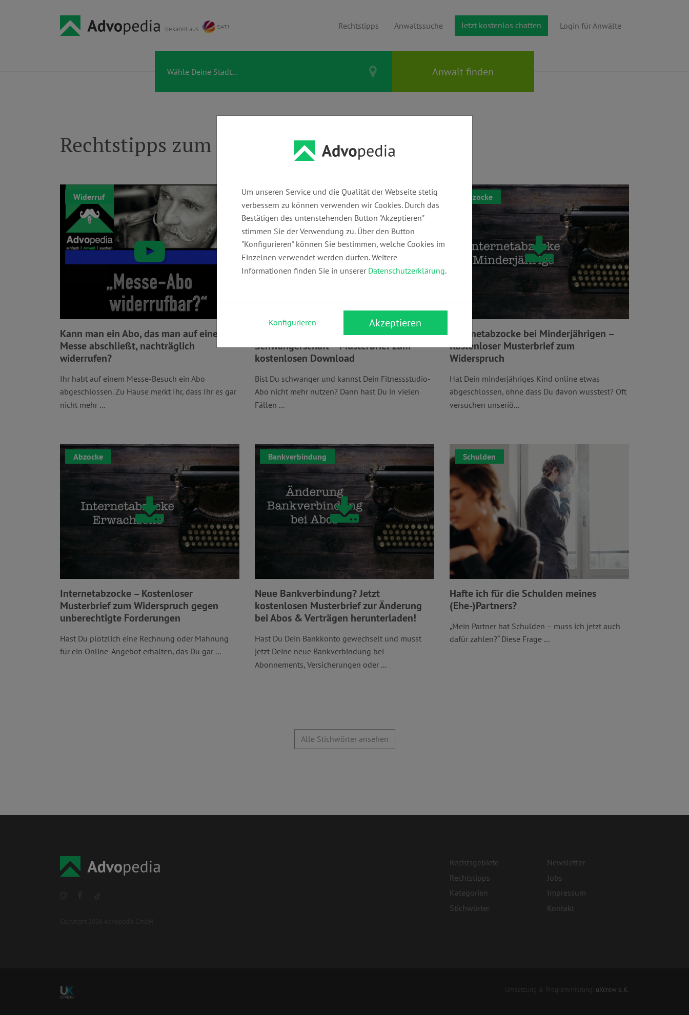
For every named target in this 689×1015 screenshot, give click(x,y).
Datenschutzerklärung (406, 270)
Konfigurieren (292, 322)
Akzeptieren (395, 322)
